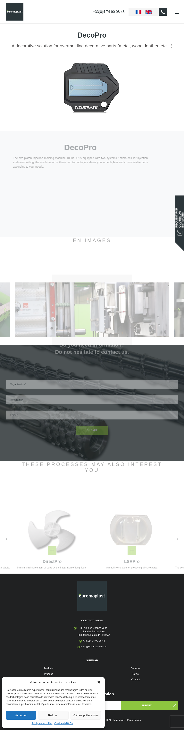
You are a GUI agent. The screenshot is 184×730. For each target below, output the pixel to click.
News (135, 674)
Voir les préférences (86, 715)
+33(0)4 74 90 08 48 (109, 12)
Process (48, 674)
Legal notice (119, 720)
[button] (99, 682)
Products (48, 668)
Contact (135, 679)
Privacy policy (134, 720)
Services (135, 668)
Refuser (53, 715)
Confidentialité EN (63, 723)
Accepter (21, 715)
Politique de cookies (42, 723)
